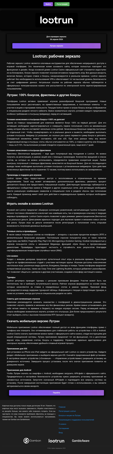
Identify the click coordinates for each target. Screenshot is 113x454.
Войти (48, 4)
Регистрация (62, 4)
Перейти (56, 393)
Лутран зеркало (56, 46)
